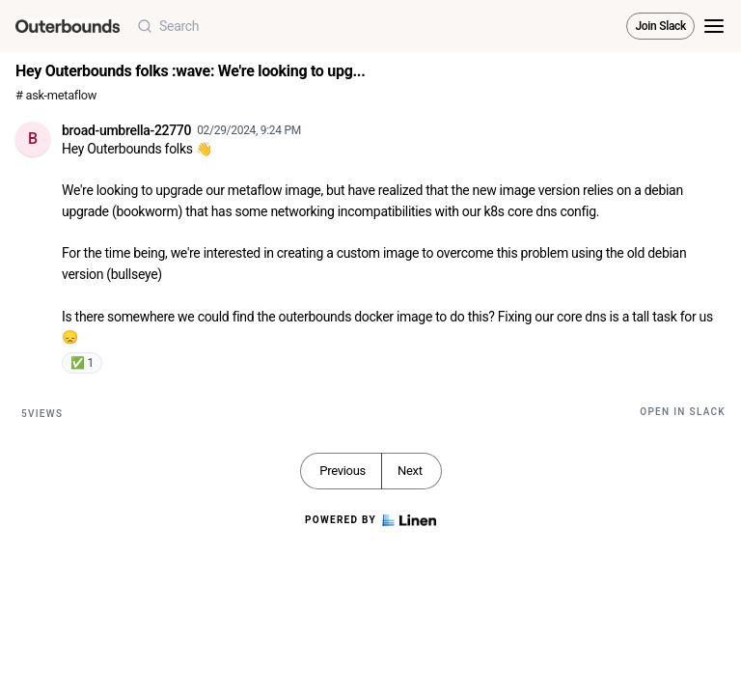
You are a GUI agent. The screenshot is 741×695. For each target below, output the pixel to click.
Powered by (370, 520)
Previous (342, 470)
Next (410, 470)
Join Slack (660, 26)
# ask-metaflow (55, 95)
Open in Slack (683, 411)
